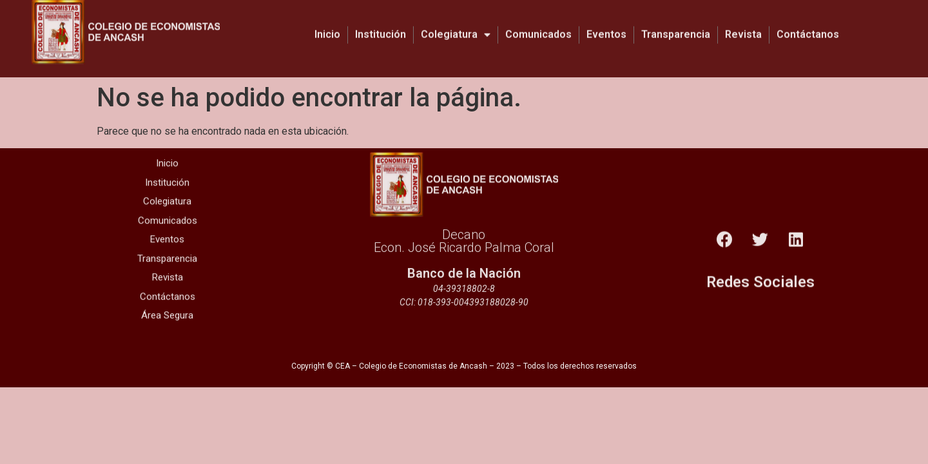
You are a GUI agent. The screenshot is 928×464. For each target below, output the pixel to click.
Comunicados (538, 27)
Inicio (327, 27)
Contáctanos (808, 27)
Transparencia (675, 27)
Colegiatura (455, 27)
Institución (380, 27)
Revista (743, 27)
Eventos (606, 27)
